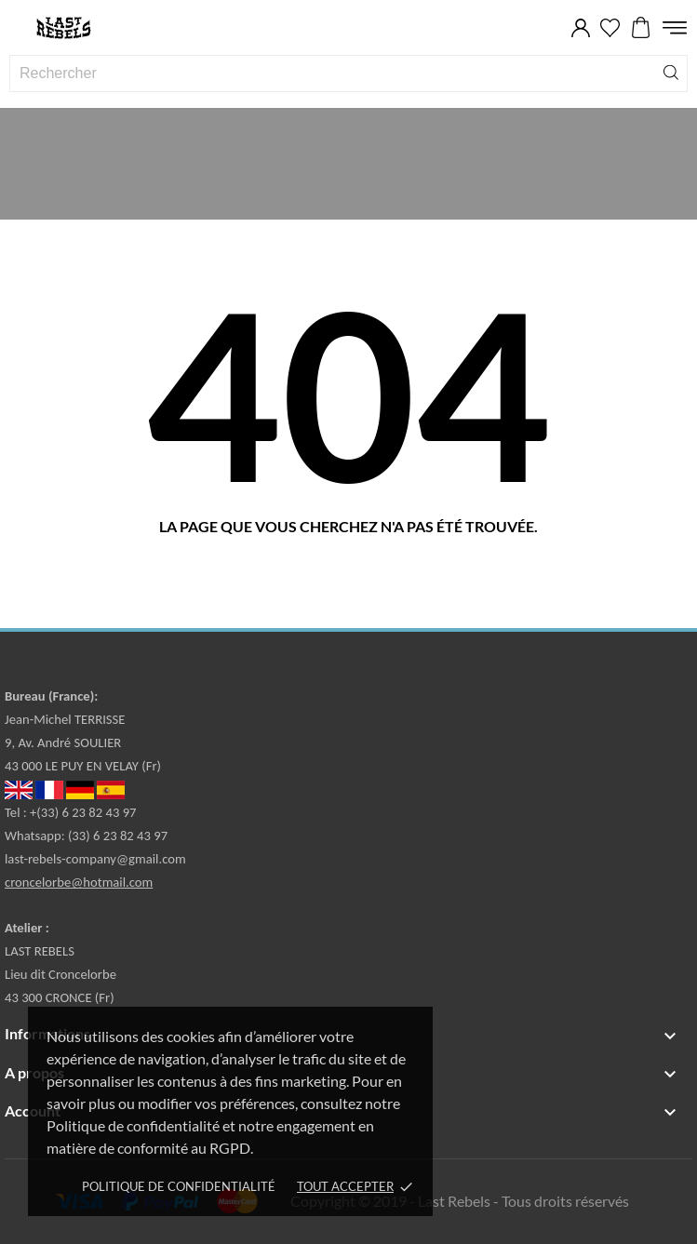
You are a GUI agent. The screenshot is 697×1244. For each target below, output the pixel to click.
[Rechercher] (670, 71)
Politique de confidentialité (178, 1186)
